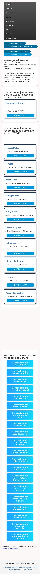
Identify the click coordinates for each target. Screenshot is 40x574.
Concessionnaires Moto (14, 43)
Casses (8, 17)
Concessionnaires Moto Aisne (17, 51)
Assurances (10, 25)
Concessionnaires (12, 13)
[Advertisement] (22, 138)
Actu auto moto (11, 38)
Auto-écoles (10, 21)
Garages (9, 8)
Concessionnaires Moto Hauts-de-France (19, 46)
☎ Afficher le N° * (20, 115)
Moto (7, 30)
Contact (8, 34)
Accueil (8, 4)
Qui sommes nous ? (9, 568)
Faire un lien (27, 570)
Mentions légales (25, 568)
